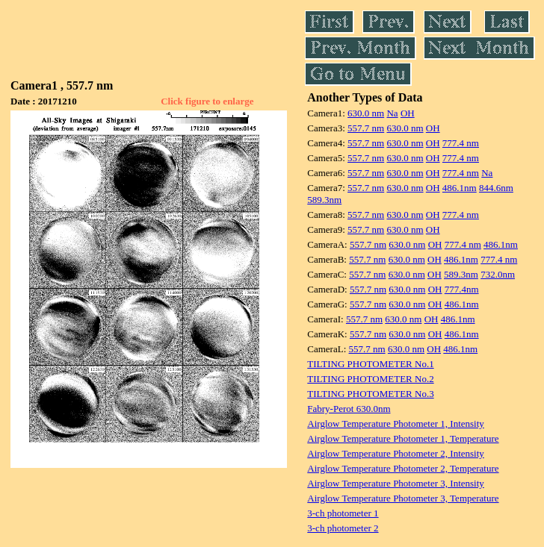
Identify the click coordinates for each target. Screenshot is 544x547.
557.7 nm (365, 128)
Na (392, 113)
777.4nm (462, 289)
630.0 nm (365, 113)
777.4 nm (460, 143)
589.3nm (324, 199)
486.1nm (459, 187)
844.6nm (496, 187)
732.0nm (497, 274)
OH (408, 113)
